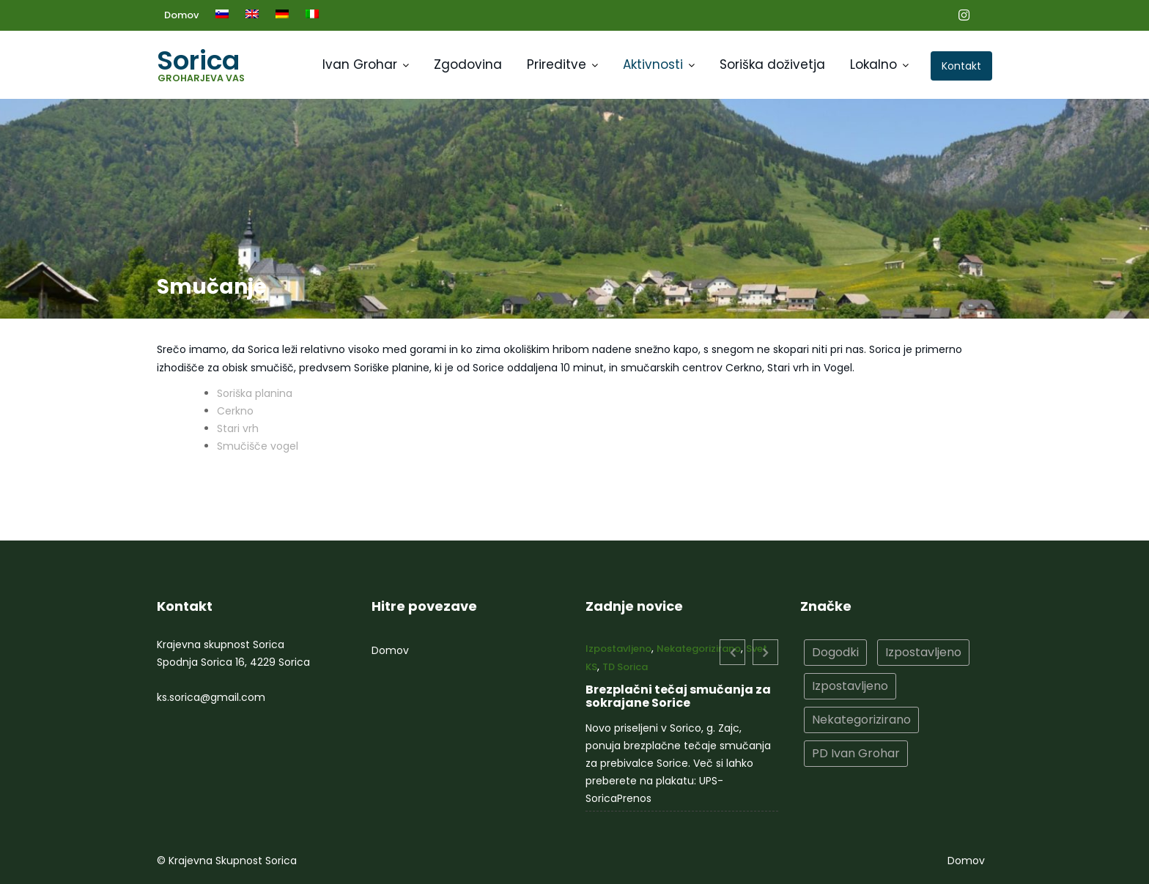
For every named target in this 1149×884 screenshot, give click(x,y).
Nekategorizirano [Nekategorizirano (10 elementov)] (861, 718)
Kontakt (961, 66)
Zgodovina (468, 64)
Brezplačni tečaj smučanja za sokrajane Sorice (678, 696)
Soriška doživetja (772, 64)
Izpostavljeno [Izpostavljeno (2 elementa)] (850, 685)
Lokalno (873, 64)
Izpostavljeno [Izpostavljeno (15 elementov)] (923, 652)
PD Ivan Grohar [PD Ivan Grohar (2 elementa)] (856, 751)
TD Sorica (627, 668)
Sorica (198, 60)
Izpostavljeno (620, 649)
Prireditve (556, 64)
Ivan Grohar (359, 64)
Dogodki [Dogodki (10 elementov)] (836, 652)
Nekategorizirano (698, 649)
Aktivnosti (653, 64)
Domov (181, 15)
